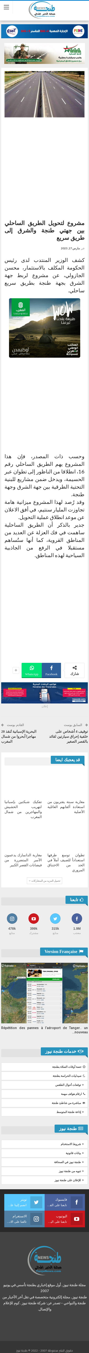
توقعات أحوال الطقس (68, 1085)
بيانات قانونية (73, 1153)
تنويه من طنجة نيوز (70, 1171)
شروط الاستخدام (71, 1144)
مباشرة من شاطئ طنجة (68, 1103)
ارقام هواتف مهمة (73, 1094)
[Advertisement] (44, 166)
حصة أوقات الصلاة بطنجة (68, 1067)
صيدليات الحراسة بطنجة (69, 1076)
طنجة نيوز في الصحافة (67, 1162)
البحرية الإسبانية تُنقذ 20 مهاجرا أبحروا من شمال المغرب (18, 736)
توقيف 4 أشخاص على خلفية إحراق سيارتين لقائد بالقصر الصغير (68, 736)
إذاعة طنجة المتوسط (68, 1112)
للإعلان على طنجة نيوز (68, 1180)
